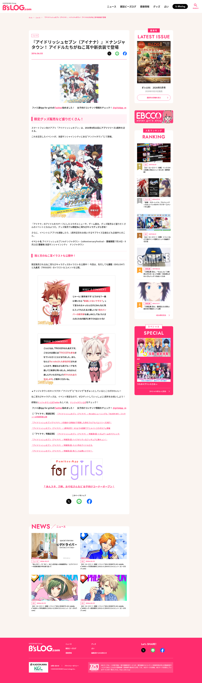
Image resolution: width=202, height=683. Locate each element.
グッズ (156, 6)
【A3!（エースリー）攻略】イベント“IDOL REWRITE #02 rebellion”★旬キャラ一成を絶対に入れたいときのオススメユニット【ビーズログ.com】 (103, 616)
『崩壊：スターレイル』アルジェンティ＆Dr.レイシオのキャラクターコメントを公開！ (157, 206)
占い (166, 6)
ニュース (111, 6)
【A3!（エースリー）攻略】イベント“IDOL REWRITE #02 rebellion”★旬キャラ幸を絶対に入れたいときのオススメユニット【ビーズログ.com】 (54, 616)
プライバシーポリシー (74, 666)
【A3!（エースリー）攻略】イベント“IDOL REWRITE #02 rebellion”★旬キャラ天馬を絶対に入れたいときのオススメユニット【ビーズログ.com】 (103, 571)
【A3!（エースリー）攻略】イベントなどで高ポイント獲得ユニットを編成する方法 (157, 241)
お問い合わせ (56, 666)
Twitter (58, 108)
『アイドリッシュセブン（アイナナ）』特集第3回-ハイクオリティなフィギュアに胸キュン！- (74, 442)
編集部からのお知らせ (100, 653)
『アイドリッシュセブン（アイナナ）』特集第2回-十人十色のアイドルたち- (66, 448)
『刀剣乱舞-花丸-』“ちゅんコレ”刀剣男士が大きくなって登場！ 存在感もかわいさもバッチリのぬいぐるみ (156, 277)
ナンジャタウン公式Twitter (50, 402)
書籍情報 (144, 6)
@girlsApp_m (119, 108)
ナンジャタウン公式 (82, 402)
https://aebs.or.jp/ (125, 670)
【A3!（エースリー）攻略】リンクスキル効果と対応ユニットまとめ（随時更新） (157, 171)
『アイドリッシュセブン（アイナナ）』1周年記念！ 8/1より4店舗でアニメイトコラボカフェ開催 (76, 428)
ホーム (31, 17)
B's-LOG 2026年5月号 (154, 87)
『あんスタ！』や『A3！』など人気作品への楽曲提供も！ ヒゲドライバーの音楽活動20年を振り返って (54, 571)
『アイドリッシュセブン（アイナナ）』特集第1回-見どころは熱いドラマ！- (66, 454)
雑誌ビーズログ (128, 6)
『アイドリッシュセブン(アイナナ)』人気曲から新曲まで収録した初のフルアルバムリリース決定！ (77, 422)
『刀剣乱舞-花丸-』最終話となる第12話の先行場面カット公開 (157, 312)
